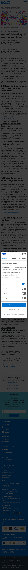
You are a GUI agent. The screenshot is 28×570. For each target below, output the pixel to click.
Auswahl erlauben (14, 309)
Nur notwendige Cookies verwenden (14, 314)
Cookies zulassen (14, 304)
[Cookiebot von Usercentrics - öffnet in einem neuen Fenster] (20, 254)
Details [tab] (14, 258)
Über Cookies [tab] (22, 258)
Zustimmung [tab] (5, 258)
